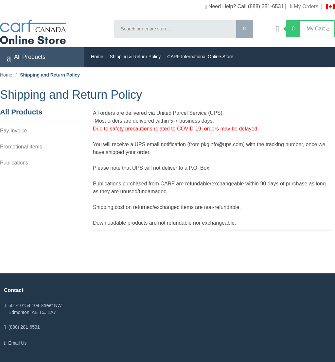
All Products (26, 58)
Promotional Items (21, 146)
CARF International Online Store (200, 56)
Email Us (17, 343)
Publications (14, 162)
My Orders (305, 6)
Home (97, 56)
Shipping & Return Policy (135, 56)
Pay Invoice (13, 130)
